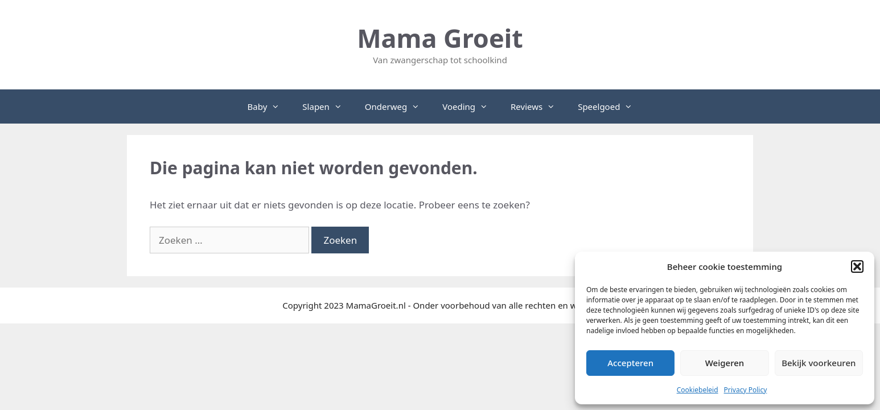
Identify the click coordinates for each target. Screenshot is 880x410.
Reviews (538, 106)
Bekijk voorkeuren (819, 362)
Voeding (470, 106)
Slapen (327, 106)
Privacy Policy (745, 390)
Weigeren (724, 362)
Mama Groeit (440, 37)
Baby (269, 106)
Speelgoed (611, 106)
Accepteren (630, 362)
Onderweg (398, 106)
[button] (857, 266)
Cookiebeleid (697, 390)
